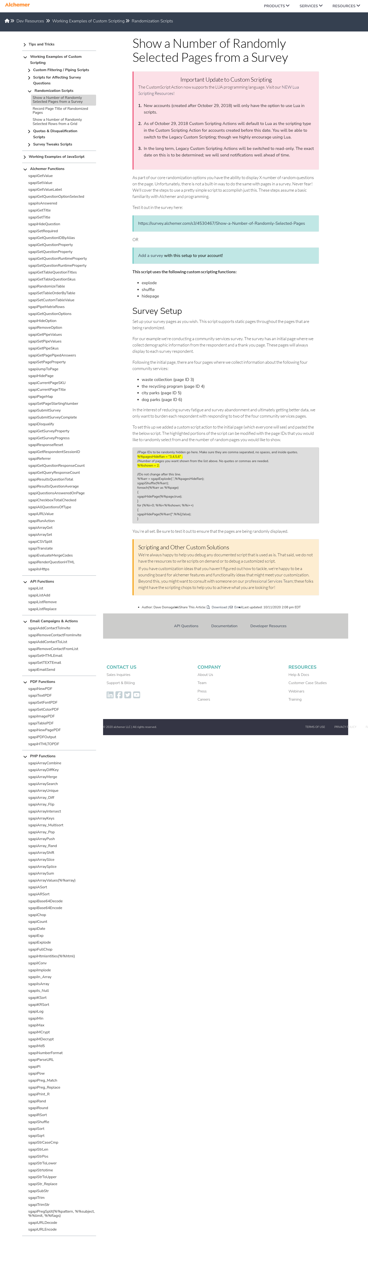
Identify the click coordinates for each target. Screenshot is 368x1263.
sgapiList (35, 588)
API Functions (42, 581)
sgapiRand (37, 1101)
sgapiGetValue (40, 175)
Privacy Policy (345, 727)
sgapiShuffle (38, 1122)
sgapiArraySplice (42, 866)
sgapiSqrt (36, 1135)
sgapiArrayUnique (43, 790)
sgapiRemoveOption (45, 327)
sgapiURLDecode (42, 1222)
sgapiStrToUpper (42, 1177)
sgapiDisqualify (41, 424)
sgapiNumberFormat (45, 1052)
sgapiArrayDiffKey (43, 769)
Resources (344, 6)
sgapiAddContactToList (47, 641)
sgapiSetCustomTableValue (51, 300)
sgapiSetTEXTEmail (44, 662)
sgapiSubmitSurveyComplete (52, 417)
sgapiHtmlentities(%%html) (51, 956)
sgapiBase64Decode (45, 901)
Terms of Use (315, 727)
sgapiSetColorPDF (43, 709)
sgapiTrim (36, 1197)
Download (217, 607)
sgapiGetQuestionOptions (50, 313)
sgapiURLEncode (42, 1229)
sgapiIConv (37, 963)
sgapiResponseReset (45, 444)
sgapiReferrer (39, 458)
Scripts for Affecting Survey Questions (57, 80)
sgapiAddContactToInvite (49, 628)
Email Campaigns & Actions (54, 621)
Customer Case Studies (307, 682)
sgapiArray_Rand (42, 845)
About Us (205, 674)
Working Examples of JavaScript (56, 156)
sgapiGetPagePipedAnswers (52, 355)
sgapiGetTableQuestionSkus (52, 279)
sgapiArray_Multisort (45, 825)
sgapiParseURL (41, 1059)
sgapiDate (36, 928)
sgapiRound (38, 1108)
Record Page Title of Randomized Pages (60, 110)
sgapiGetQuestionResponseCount (56, 465)
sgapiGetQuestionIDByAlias (51, 237)
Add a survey (150, 255)
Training (295, 699)
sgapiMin (35, 1018)
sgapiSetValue (40, 182)
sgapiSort (36, 1128)
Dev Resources (30, 21)
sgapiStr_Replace (42, 1184)
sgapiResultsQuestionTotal (50, 479)
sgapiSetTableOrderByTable (51, 293)
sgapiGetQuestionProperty (50, 244)
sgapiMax (36, 1025)
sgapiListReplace (42, 609)
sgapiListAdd (39, 595)
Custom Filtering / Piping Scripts (61, 70)
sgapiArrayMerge (42, 776)
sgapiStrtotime (40, 1170)
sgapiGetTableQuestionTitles (52, 272)
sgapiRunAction (41, 520)
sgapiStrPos (38, 1156)
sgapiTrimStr (38, 1204)
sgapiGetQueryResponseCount (54, 472)
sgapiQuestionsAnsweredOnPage (56, 493)
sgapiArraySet (40, 534)
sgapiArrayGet (40, 527)
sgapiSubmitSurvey (44, 410)
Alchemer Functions (47, 168)
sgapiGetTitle (39, 210)
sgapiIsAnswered (42, 203)
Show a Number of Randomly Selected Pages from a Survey (58, 99)
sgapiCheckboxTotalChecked (52, 500)
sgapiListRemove (42, 602)
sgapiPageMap (40, 396)
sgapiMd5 (36, 1045)
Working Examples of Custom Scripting (88, 21)
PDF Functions (42, 681)
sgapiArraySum (41, 873)
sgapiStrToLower (42, 1163)
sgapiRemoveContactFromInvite (54, 635)
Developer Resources (268, 626)
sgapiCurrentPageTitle (47, 389)
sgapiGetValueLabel (45, 189)
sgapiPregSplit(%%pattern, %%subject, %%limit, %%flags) (61, 1213)
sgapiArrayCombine (44, 763)
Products (274, 6)
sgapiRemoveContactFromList (53, 648)
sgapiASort (37, 887)
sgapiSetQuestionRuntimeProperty (57, 265)
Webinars (296, 691)
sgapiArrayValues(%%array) (52, 880)
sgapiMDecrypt (41, 1039)
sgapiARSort (38, 894)
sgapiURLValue (41, 513)
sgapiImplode (39, 970)
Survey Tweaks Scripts (52, 144)
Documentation (224, 626)
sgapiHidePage (40, 375)
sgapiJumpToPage (43, 369)
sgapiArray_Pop (41, 832)
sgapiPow (36, 1073)
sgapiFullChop (40, 949)
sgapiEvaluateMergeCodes (50, 555)
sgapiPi (34, 1066)
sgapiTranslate (40, 548)
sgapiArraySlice (41, 859)
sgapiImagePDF (41, 716)
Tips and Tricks (42, 44)
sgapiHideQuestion (44, 224)
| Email (235, 607)
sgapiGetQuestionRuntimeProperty (57, 258)
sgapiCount (37, 921)
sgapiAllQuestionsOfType (49, 507)
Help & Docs (298, 674)
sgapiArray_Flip (41, 804)
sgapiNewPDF (40, 688)
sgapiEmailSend (41, 669)
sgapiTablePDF (41, 723)
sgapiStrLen (38, 1149)
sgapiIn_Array (40, 976)
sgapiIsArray (38, 983)
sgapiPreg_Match (42, 1080)
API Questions (186, 626)
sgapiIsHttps (38, 569)
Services (309, 6)
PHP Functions (43, 756)
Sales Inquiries (118, 674)
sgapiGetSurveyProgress (49, 438)
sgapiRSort (37, 1115)
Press (202, 691)
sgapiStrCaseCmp (43, 1142)
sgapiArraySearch (43, 783)
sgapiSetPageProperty (47, 362)
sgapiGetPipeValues (45, 334)
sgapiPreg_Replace (44, 1087)
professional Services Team (269, 581)
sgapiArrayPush (41, 838)
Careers (204, 699)
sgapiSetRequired (43, 231)
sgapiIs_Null (38, 990)
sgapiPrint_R (39, 1094)
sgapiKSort (37, 997)
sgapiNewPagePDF (44, 730)
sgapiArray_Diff (41, 797)
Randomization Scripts (152, 21)
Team (202, 682)
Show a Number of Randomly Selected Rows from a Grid (57, 121)
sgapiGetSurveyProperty (48, 431)
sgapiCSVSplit (40, 541)
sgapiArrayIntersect (44, 811)
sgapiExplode (39, 942)
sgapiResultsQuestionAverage (53, 486)
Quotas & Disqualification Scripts (55, 134)
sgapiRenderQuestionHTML (51, 562)
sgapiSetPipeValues (45, 341)
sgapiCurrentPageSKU (47, 382)
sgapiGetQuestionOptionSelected (56, 196)
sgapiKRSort (38, 1004)
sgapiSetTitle (39, 217)
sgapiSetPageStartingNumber (53, 403)
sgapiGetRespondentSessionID (54, 451)
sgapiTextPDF (40, 695)
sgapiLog (35, 1011)
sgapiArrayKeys (41, 818)
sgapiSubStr (38, 1191)
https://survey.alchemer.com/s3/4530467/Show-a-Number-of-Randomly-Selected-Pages (221, 223)
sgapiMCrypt (39, 1032)
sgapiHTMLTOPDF (43, 744)
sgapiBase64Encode (45, 907)
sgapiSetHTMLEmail (45, 655)
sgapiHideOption (42, 320)
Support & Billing (121, 682)
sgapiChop (37, 914)
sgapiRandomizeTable (46, 286)
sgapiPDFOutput (42, 737)
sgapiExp (36, 935)
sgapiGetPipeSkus (43, 348)
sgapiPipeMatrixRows (46, 306)
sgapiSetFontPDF (42, 702)
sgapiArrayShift (41, 852)
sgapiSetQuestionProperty (50, 251)
